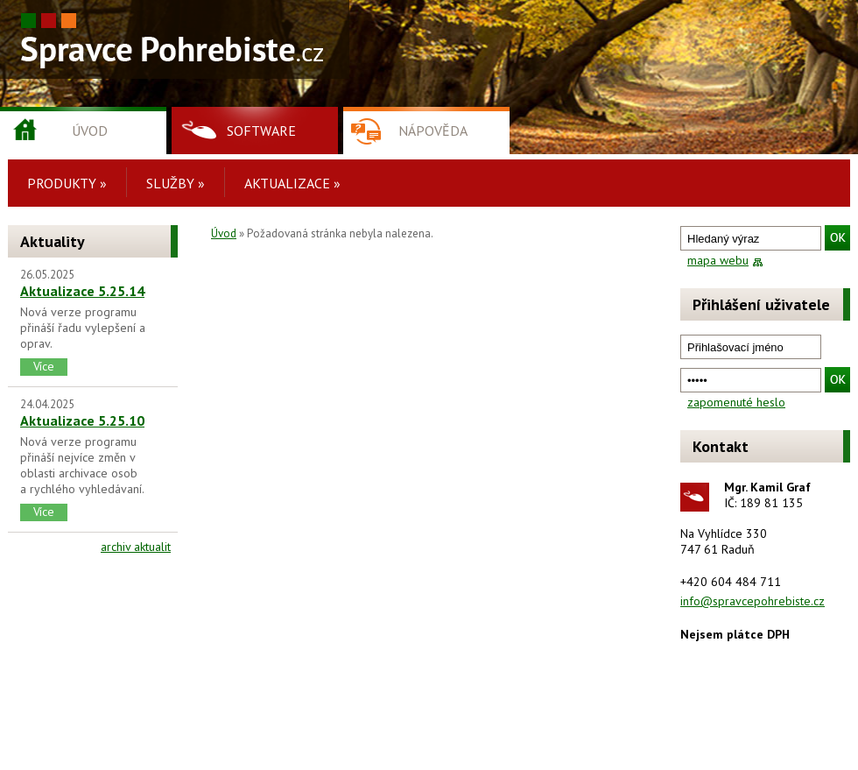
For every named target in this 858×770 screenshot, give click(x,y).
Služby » (175, 183)
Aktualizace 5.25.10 (82, 420)
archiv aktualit (136, 547)
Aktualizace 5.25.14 (82, 291)
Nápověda (433, 130)
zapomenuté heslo (736, 402)
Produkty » (67, 183)
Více (43, 366)
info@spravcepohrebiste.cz (752, 601)
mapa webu (718, 260)
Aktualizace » (292, 183)
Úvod (90, 130)
